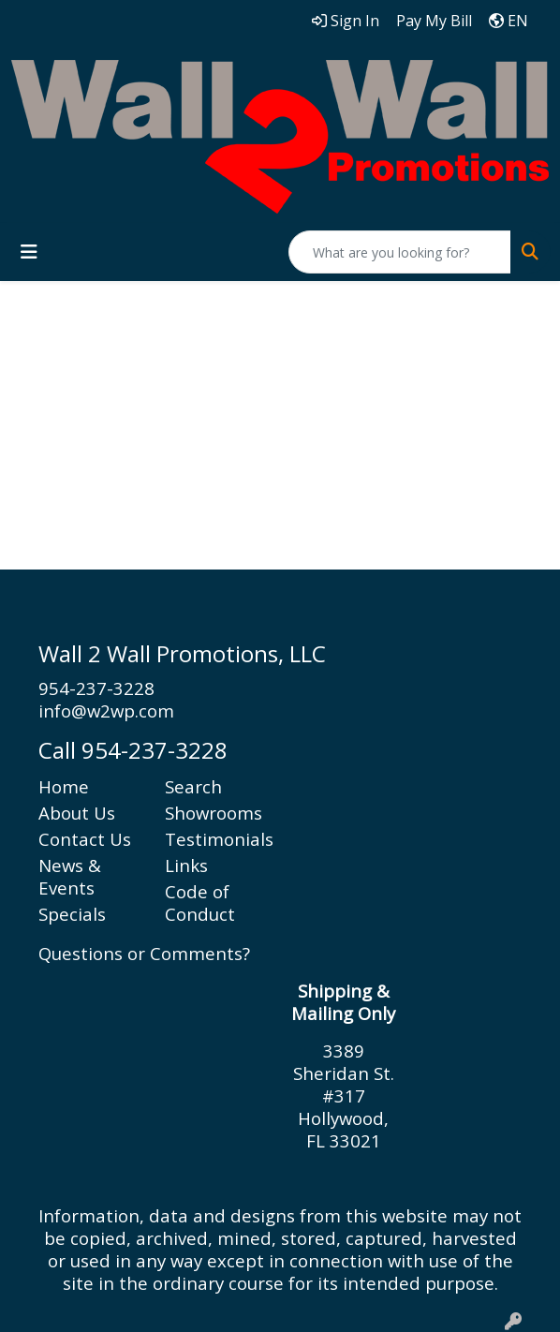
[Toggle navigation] (29, 252)
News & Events (69, 876)
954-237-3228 (96, 688)
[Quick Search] (399, 252)
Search (193, 786)
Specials (72, 913)
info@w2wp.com (106, 710)
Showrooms (213, 812)
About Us (76, 812)
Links (186, 865)
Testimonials (217, 839)
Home (63, 786)
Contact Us (84, 839)
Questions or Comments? (144, 953)
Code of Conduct (200, 902)
